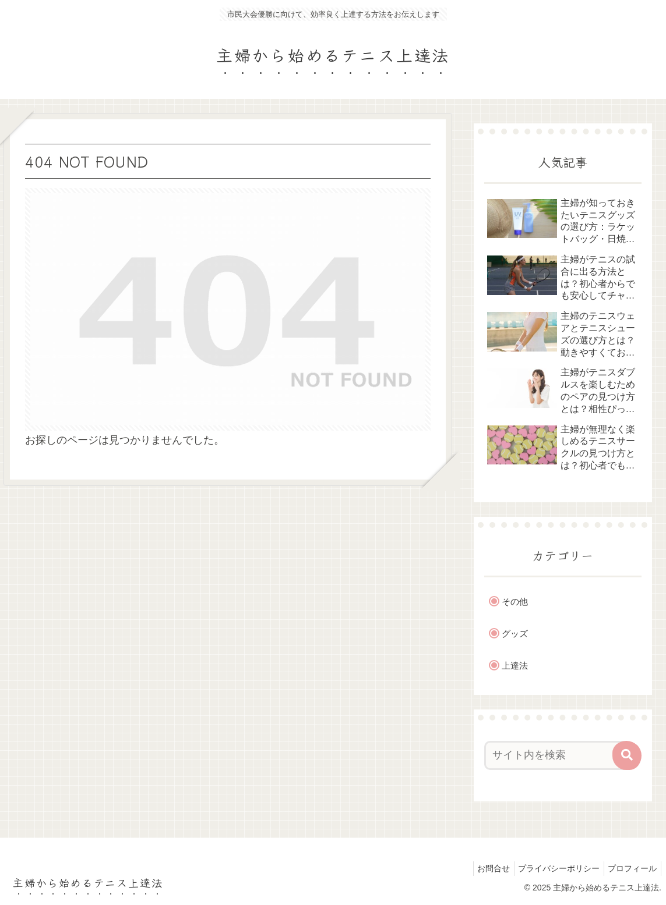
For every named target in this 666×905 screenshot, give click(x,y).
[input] (556, 755)
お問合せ (483, 868)
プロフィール (630, 868)
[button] (627, 755)
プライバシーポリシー (553, 868)
